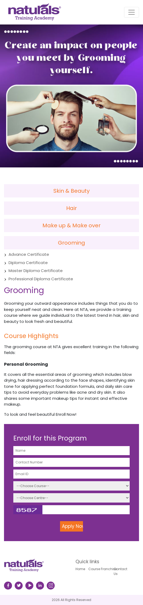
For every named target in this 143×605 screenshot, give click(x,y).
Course (94, 569)
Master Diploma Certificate (36, 270)
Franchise (107, 569)
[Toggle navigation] (131, 12)
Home (80, 569)
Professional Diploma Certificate (41, 279)
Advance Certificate (29, 254)
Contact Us (120, 571)
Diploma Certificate (28, 262)
